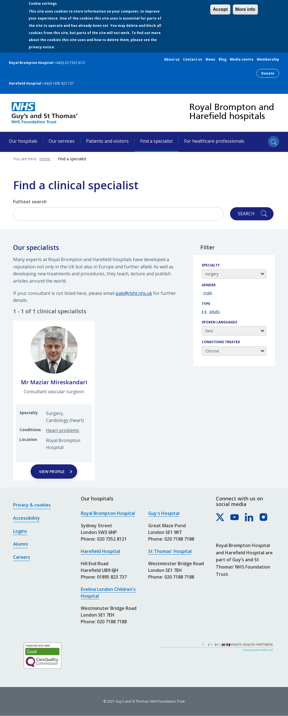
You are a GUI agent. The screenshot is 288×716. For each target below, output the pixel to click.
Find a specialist (156, 141)
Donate (267, 73)
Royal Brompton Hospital (108, 513)
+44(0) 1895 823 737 (58, 83)
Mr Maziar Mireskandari (54, 382)
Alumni (20, 544)
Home (44, 158)
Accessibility (26, 518)
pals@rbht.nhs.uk (134, 293)
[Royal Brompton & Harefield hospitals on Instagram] (263, 517)
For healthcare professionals (214, 141)
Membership (268, 59)
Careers (21, 557)
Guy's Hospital (163, 513)
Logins (20, 531)
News (210, 59)
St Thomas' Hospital (170, 551)
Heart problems (62, 430)
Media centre (241, 59)
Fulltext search (30, 202)
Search (246, 214)
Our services (62, 141)
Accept (220, 9)
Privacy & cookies (32, 505)
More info (245, 9)
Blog (222, 59)
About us (172, 59)
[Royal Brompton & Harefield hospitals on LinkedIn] (249, 517)
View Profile (52, 471)
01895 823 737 (112, 577)
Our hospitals (23, 141)
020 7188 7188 (112, 622)
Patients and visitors (107, 141)
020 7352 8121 (112, 539)
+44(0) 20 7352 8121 (70, 62)
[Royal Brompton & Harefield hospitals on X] (220, 517)
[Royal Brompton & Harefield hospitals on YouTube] (234, 517)
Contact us (192, 59)
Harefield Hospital (100, 551)
